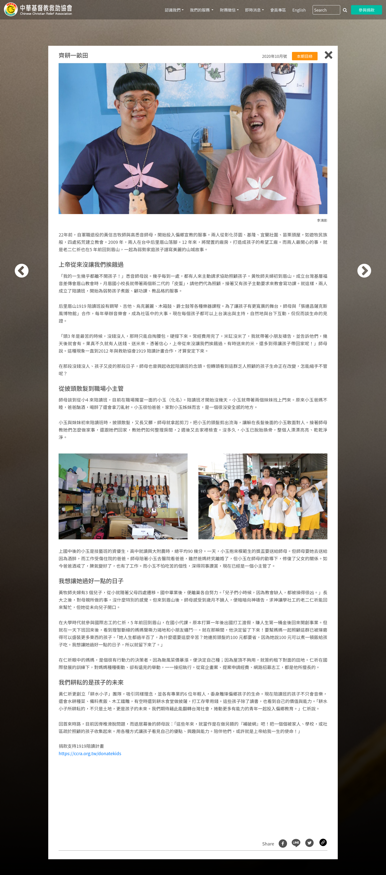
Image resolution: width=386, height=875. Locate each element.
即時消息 (253, 10)
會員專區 (278, 10)
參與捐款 (366, 10)
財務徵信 (228, 10)
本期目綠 (305, 56)
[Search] (326, 10)
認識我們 (173, 10)
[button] (30, 440)
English (299, 10)
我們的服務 (200, 10)
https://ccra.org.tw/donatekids (90, 753)
